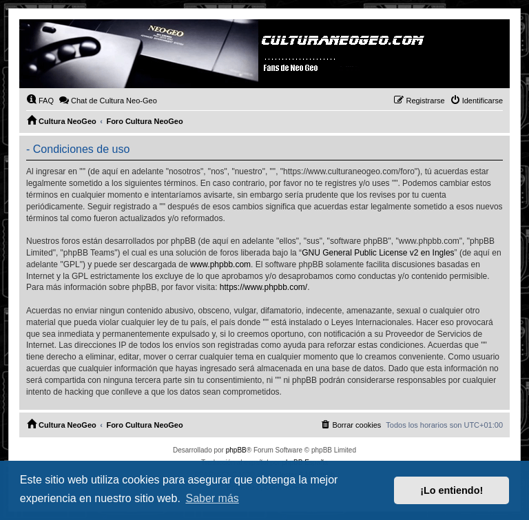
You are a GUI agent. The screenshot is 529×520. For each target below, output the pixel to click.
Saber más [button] (211, 498)
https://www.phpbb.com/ (263, 287)
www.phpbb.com (220, 264)
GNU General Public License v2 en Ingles (378, 253)
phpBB (236, 450)
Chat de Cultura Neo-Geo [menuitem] (108, 100)
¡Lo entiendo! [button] (451, 490)
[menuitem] (40, 100)
